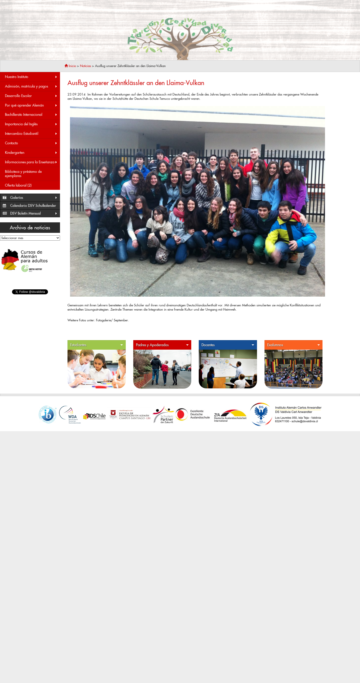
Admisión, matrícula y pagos (31, 86)
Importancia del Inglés (31, 124)
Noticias (85, 66)
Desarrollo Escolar (31, 96)
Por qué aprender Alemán (31, 105)
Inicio (70, 66)
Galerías (34, 198)
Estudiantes (96, 345)
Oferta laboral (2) (18, 185)
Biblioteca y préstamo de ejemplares (23, 173)
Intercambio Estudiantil (31, 133)
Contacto (31, 143)
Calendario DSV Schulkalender (33, 205)
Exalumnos (293, 345)
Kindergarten (31, 152)
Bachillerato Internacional (31, 114)
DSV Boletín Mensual (34, 213)
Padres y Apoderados (162, 345)
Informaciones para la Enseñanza (31, 162)
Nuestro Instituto (31, 77)
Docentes (228, 345)
